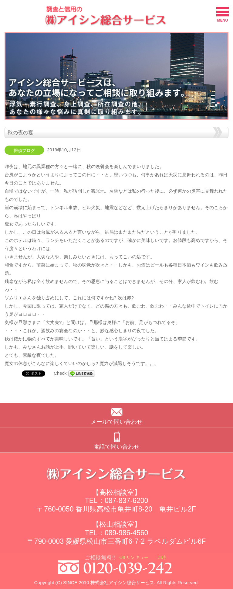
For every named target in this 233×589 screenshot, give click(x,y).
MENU (222, 14)
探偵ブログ (24, 150)
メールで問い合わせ (117, 421)
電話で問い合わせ (116, 446)
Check (60, 373)
